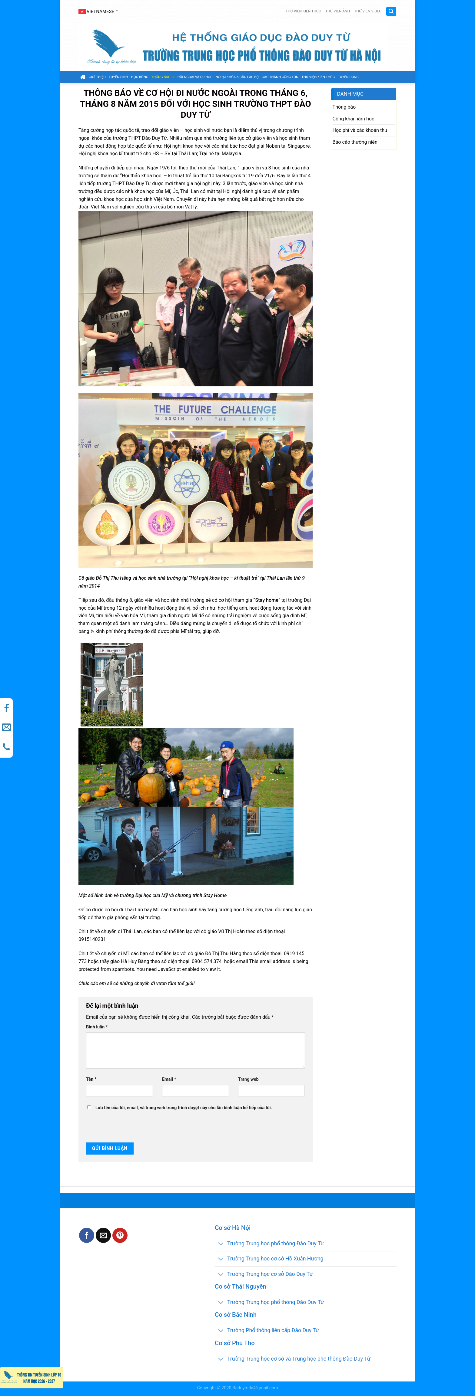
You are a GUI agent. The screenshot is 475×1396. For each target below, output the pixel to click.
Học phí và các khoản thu (360, 130)
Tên (91, 1079)
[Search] (391, 11)
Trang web (248, 1079)
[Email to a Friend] (103, 1235)
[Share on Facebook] (86, 1235)
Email (169, 1079)
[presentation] (127, 1127)
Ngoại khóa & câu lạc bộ (237, 77)
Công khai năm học (353, 119)
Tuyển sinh (118, 77)
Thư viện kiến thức (303, 11)
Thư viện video (367, 11)
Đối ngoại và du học (195, 77)
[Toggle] (221, 1243)
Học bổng (139, 77)
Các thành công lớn (280, 77)
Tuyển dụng (348, 77)
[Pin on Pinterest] (120, 1235)
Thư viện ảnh (337, 11)
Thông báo (162, 77)
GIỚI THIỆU (97, 77)
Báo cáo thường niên (355, 142)
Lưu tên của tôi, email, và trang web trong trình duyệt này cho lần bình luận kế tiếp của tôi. (183, 1107)
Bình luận (97, 1027)
